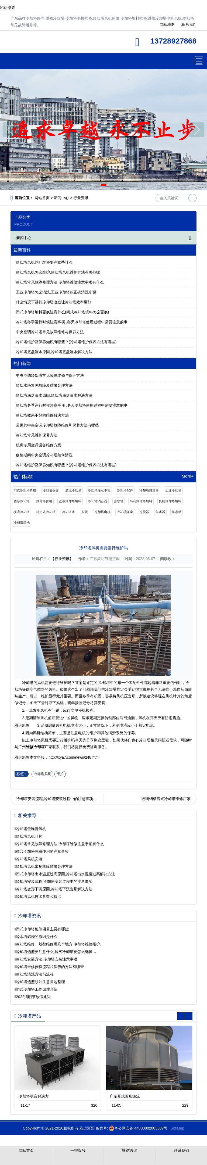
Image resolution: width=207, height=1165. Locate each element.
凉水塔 (118, 501)
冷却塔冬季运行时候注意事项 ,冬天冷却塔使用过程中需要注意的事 (71, 322)
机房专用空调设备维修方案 (38, 445)
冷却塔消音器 (97, 501)
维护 (60, 774)
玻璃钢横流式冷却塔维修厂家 (166, 799)
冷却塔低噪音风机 (31, 829)
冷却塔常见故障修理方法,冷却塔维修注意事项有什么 (60, 282)
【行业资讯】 (62, 559)
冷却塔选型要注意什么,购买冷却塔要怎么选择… (56, 951)
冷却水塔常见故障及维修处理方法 (44, 385)
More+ (188, 476)
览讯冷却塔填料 (70, 501)
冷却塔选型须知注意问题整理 (40, 982)
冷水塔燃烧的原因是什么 (36, 936)
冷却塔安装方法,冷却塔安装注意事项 (46, 959)
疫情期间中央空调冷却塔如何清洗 (44, 455)
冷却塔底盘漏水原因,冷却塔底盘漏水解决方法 (54, 352)
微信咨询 (129, 1150)
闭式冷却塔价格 (24, 490)
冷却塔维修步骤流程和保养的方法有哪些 (50, 967)
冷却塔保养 (51, 490)
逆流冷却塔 (73, 490)
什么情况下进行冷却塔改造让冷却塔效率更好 (53, 302)
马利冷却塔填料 (141, 501)
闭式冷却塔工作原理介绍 (36, 989)
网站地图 (167, 24)
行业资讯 (80, 198)
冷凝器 (144, 512)
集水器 (160, 512)
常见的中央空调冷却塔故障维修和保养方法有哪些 (57, 425)
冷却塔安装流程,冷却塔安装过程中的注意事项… (56, 799)
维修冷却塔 (58, 43)
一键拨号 (77, 1150)
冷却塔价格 (44, 501)
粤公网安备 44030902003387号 (138, 1128)
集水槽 (176, 512)
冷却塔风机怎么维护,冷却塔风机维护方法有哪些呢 (58, 272)
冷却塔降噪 (125, 512)
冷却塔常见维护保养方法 (36, 435)
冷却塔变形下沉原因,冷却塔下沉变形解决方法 (54, 889)
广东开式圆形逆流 (125, 1096)
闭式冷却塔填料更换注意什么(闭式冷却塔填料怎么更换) (62, 312)
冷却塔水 (68, 512)
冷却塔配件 (125, 490)
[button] (96, 185)
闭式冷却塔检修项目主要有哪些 (42, 929)
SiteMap (177, 1128)
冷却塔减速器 (149, 490)
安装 (84, 512)
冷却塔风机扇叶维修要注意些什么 (44, 262)
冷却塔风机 (42, 774)
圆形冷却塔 (21, 501)
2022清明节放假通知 (33, 997)
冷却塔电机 (102, 512)
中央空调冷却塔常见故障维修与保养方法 (50, 332)
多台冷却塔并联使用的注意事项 (42, 851)
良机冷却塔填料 (170, 501)
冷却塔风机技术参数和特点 (38, 896)
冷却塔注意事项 (99, 490)
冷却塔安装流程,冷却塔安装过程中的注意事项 (54, 881)
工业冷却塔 (173, 490)
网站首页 (42, 198)
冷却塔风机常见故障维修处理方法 (44, 866)
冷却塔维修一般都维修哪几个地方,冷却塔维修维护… (60, 944)
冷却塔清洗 (21, 523)
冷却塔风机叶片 (29, 836)
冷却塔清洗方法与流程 (35, 974)
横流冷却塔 (21, 512)
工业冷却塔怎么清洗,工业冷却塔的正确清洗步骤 (56, 292)
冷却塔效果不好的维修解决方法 (42, 415)
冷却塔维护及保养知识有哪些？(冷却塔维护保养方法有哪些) (66, 342)
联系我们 (188, 24)
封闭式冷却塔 (46, 512)
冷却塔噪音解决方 (34, 1096)
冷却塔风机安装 (29, 859)
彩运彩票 (7, 7)
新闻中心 (61, 198)
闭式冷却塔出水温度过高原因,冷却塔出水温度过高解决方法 (65, 874)
